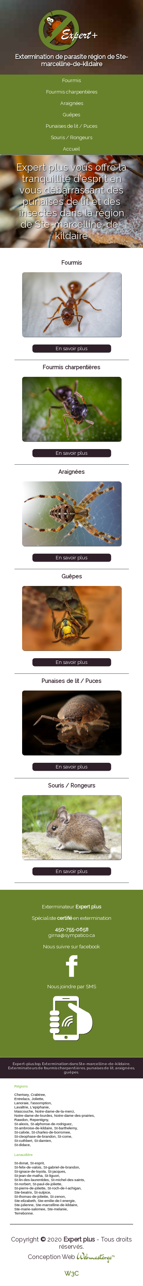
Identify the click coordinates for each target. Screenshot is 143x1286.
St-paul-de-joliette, (48, 1184)
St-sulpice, (42, 1192)
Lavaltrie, (21, 1107)
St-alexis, (21, 1124)
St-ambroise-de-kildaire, (33, 1128)
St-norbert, (23, 1184)
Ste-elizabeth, (25, 1201)
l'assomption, (41, 1103)
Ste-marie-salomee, (30, 1209)
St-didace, (22, 1145)
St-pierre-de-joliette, (30, 1188)
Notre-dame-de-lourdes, (33, 1115)
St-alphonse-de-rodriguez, (52, 1124)
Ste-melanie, (57, 1209)
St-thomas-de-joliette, (31, 1196)
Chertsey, (22, 1094)
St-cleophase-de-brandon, (35, 1136)
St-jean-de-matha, (29, 1175)
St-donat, (21, 1163)
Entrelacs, (22, 1099)
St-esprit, (37, 1163)
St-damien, (43, 1140)
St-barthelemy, (66, 1128)
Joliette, (38, 1099)
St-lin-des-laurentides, (32, 1180)
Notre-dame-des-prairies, (74, 1115)
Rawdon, (21, 1120)
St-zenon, (58, 1196)
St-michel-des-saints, (68, 1180)
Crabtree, (38, 1094)
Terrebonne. (24, 1213)
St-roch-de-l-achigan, (64, 1188)
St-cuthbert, (24, 1140)
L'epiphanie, (40, 1107)
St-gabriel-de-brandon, (61, 1167)
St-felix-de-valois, (28, 1167)
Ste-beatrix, (23, 1192)
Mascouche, (24, 1111)
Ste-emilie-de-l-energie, (57, 1201)
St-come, (65, 1136)
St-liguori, (52, 1175)
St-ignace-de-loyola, (30, 1171)
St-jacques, (57, 1171)
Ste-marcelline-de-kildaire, (57, 1205)
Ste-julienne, (24, 1205)
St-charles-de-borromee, (51, 1132)
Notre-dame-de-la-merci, (55, 1111)
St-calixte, (22, 1132)
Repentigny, (39, 1120)
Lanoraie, (22, 1103)
